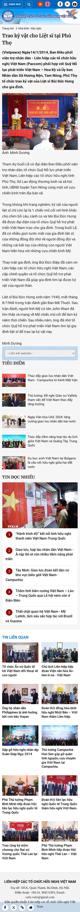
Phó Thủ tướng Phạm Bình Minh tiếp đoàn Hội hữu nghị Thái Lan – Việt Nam (59, 852)
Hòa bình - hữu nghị (29, 28)
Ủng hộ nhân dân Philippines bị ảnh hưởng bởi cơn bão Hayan (19, 712)
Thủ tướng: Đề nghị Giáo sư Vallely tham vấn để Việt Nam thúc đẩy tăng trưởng (52, 400)
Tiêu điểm (13, 363)
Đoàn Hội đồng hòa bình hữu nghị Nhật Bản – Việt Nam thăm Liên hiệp (59, 712)
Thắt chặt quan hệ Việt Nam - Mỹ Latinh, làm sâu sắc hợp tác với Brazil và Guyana (39, 616)
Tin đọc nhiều (18, 477)
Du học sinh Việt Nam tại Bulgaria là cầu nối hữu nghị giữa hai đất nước (52, 462)
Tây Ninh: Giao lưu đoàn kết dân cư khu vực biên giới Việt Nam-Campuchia (37, 575)
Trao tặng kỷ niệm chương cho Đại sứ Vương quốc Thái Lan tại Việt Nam (19, 852)
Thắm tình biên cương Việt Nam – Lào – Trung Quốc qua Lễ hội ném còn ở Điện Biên (40, 595)
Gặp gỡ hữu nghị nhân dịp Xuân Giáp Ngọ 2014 (20, 752)
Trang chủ (8, 28)
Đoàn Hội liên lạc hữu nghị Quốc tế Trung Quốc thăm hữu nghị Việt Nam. (59, 804)
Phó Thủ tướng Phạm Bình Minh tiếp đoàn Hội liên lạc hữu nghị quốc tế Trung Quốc (19, 806)
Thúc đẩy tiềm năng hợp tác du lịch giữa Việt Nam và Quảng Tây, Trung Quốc (52, 441)
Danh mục (12, 4)
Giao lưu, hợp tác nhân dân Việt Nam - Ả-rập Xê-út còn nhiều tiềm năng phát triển (39, 554)
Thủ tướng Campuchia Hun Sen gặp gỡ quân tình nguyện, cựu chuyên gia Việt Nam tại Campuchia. (59, 758)
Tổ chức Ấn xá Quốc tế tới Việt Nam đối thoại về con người (20, 671)
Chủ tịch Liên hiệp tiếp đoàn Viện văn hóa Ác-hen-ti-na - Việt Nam (58, 671)
